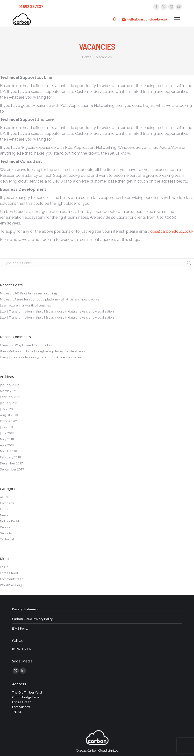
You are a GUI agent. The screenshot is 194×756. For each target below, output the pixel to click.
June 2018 (7, 433)
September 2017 (12, 469)
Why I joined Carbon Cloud (34, 345)
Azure (4, 497)
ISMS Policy (20, 628)
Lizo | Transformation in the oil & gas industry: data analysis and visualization (57, 311)
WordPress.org (11, 585)
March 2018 (8, 451)
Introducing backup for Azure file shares (55, 351)
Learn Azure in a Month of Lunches (25, 305)
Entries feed (9, 573)
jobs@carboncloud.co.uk (171, 231)
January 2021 (9, 403)
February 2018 (10, 457)
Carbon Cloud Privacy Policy (32, 619)
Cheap (5, 345)
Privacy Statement (25, 609)
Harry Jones (8, 357)
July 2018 (6, 427)
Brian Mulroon (10, 351)
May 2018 (7, 439)
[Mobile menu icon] (177, 19)
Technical (7, 539)
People (5, 527)
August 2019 (9, 415)
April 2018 (7, 445)
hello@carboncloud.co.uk (144, 19)
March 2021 (8, 391)
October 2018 (9, 421)
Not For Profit (9, 521)
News (4, 515)
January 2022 (9, 385)
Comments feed (11, 579)
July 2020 (6, 409)
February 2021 (10, 397)
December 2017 (11, 463)
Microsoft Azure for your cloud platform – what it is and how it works (49, 299)
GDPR (4, 509)
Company (7, 503)
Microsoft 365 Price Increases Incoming (28, 293)
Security (6, 533)
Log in (4, 567)
